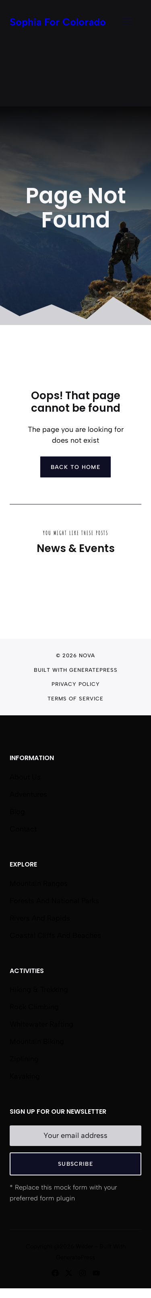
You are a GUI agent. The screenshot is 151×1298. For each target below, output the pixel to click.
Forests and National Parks (54, 900)
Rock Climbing (34, 1006)
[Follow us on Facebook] (55, 1273)
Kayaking (25, 1076)
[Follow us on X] (68, 1273)
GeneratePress (93, 670)
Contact (23, 829)
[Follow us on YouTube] (96, 1273)
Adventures (28, 794)
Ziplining (24, 1058)
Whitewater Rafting (41, 1024)
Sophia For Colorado (58, 22)
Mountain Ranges (39, 883)
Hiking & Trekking (39, 989)
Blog (17, 811)
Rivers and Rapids (40, 918)
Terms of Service (75, 699)
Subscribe (75, 1163)
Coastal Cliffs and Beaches (55, 935)
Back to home (76, 467)
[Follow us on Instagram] (82, 1273)
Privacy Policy (76, 684)
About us (25, 777)
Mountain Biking (37, 1041)
